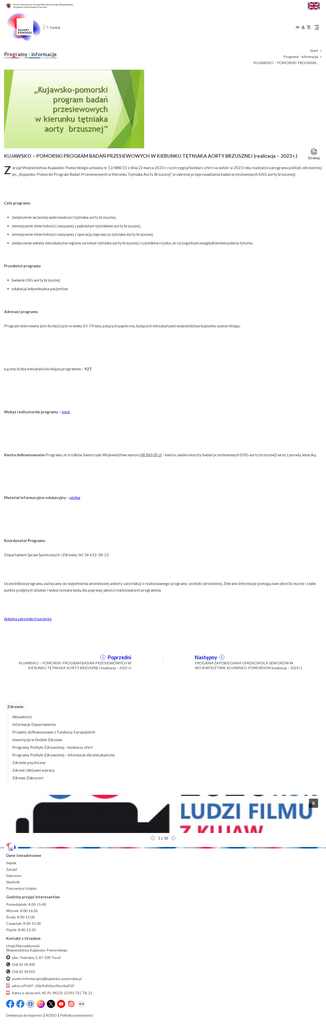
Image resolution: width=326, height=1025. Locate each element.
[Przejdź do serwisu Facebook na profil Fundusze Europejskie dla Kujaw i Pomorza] (20, 1004)
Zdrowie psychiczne (29, 762)
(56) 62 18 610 (20, 971)
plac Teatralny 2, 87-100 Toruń (33, 957)
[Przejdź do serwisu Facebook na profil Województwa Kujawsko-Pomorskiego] (10, 1004)
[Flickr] (81, 1004)
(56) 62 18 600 (20, 964)
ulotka (75, 497)
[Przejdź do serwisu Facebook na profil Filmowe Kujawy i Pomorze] (30, 1004)
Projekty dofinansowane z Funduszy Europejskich (53, 732)
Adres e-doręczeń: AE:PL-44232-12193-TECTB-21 (49, 993)
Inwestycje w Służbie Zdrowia (37, 739)
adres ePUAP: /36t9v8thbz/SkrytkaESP (40, 986)
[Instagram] (41, 1004)
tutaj (66, 411)
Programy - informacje (300, 56)
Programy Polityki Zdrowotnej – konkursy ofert (52, 747)
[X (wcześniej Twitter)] (51, 1004)
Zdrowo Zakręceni (27, 777)
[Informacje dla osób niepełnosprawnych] (306, 27)
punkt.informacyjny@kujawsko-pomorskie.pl (44, 978)
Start (314, 50)
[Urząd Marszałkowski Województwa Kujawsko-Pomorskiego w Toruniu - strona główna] (23, 27)
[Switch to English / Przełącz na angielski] (314, 5)
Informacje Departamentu (34, 724)
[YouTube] (61, 1004)
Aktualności (22, 716)
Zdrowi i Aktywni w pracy (33, 770)
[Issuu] (71, 1004)
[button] (163, 814)
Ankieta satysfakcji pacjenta (27, 619)
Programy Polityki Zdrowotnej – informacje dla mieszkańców (63, 755)
